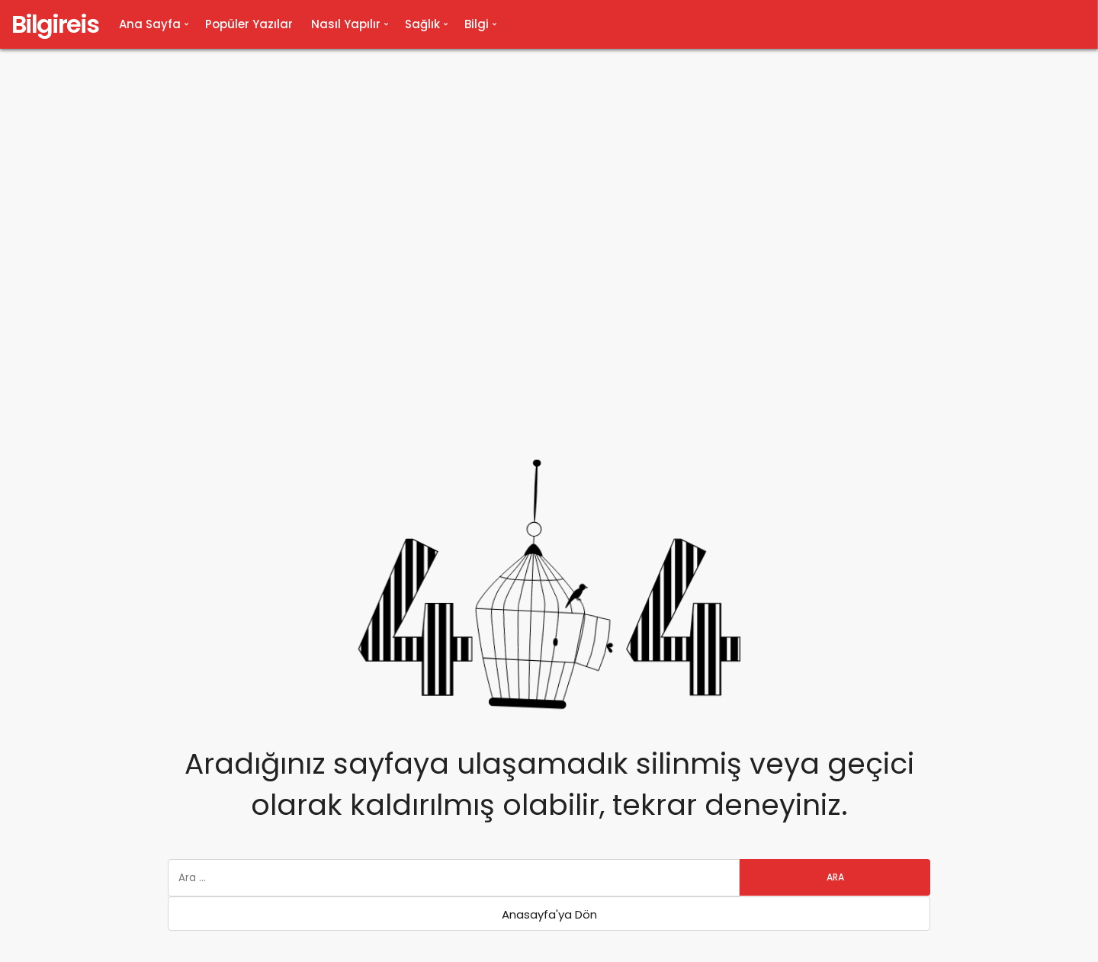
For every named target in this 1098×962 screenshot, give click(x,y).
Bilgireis (54, 24)
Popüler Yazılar (249, 24)
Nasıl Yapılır (345, 24)
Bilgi (476, 24)
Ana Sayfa (150, 24)
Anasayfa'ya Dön (549, 914)
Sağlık (422, 24)
